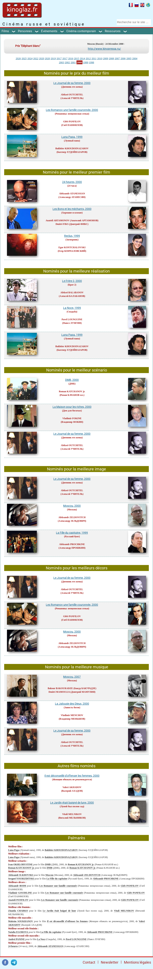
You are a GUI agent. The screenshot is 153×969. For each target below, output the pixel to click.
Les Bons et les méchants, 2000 (72, 208)
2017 (59, 58)
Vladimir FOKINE (71, 418)
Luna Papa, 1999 (71, 136)
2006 (123, 58)
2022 (35, 58)
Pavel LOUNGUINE (72, 319)
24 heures (13, 946)
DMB (48, 864)
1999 (85, 62)
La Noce (41, 939)
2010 (99, 58)
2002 (67, 62)
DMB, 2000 (72, 379)
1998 (91, 62)
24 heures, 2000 (72, 182)
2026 (18, 58)
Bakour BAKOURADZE (60, 688)
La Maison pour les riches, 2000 (72, 406)
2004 (134, 58)
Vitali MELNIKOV (72, 814)
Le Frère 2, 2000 (72, 281)
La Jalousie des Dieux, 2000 (72, 703)
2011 (94, 58)
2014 (82, 58)
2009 (105, 58)
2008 (111, 58)
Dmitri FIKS (62, 224)
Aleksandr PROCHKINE (72, 544)
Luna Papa (13, 850)
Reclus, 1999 (72, 235)
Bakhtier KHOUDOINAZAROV (72, 148)
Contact (89, 962)
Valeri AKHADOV (72, 787)
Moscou (49, 875)
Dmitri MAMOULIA (59, 691)
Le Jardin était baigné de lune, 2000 (72, 802)
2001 (73, 62)
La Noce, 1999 (72, 307)
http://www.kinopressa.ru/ (104, 48)
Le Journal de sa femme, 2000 (71, 83)
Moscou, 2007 (72, 676)
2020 (41, 58)
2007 (117, 58)
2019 (53, 58)
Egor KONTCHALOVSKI (72, 247)
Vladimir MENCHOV (72, 715)
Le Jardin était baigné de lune (59, 910)
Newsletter (109, 962)
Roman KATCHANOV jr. (72, 391)
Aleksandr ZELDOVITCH (71, 517)
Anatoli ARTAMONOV (57, 220)
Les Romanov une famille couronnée (58, 885)
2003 (61, 62)
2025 (24, 58)
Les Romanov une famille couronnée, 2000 (72, 110)
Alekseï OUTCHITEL (72, 94)
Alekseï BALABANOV (71, 292)
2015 (76, 58)
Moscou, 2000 (72, 505)
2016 (70, 58)
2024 (29, 58)
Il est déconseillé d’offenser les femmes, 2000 (71, 775)
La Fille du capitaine (56, 878)
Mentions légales (137, 962)
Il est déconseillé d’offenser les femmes (67, 921)
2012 (88, 58)
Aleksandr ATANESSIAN (72, 193)
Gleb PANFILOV (72, 121)
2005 (128, 58)
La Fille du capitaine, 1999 (72, 532)
